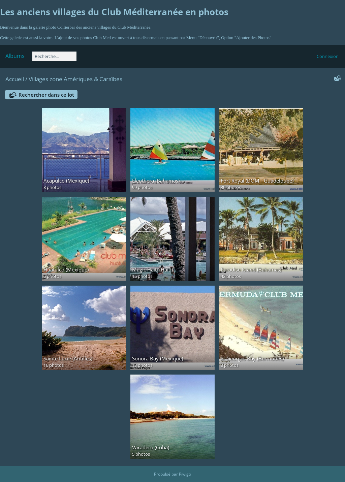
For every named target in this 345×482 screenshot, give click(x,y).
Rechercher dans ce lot (46, 94)
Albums (15, 56)
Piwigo (185, 474)
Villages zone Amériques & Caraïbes (75, 79)
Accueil (14, 79)
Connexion (328, 56)
